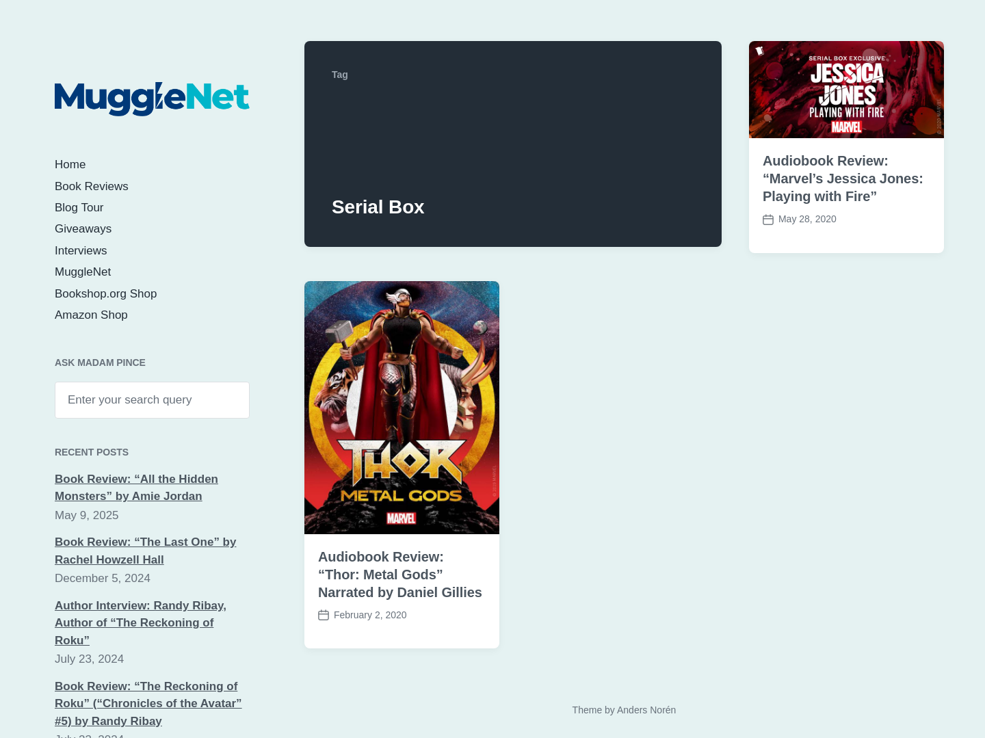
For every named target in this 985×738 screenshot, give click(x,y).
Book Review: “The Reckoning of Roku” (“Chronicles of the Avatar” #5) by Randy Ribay (148, 704)
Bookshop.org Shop (106, 293)
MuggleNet (83, 271)
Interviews (81, 250)
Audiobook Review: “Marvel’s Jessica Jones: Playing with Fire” (843, 178)
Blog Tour (79, 207)
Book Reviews (92, 186)
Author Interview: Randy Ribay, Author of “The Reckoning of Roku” (140, 623)
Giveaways (83, 228)
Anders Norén (646, 709)
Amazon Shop (91, 314)
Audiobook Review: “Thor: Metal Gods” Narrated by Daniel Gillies (400, 574)
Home (70, 164)
